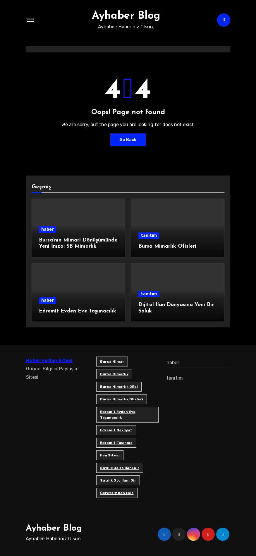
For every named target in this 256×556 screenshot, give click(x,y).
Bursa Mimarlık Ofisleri (167, 246)
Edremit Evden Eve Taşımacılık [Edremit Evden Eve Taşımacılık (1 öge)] (117, 415)
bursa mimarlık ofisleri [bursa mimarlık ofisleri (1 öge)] (121, 399)
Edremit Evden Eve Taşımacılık (77, 311)
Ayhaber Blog (126, 16)
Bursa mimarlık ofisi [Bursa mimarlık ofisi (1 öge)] (119, 387)
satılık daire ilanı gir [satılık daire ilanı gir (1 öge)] (119, 468)
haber (47, 229)
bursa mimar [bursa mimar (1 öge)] (112, 361)
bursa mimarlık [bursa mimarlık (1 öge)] (114, 374)
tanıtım (149, 235)
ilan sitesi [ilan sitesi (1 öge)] (109, 455)
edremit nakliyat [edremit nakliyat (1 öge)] (116, 430)
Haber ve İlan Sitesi (49, 360)
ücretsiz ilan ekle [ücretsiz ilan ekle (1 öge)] (116, 493)
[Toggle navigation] (30, 19)
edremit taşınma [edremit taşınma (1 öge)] (116, 443)
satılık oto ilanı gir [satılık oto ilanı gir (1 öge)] (118, 480)
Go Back (128, 139)
